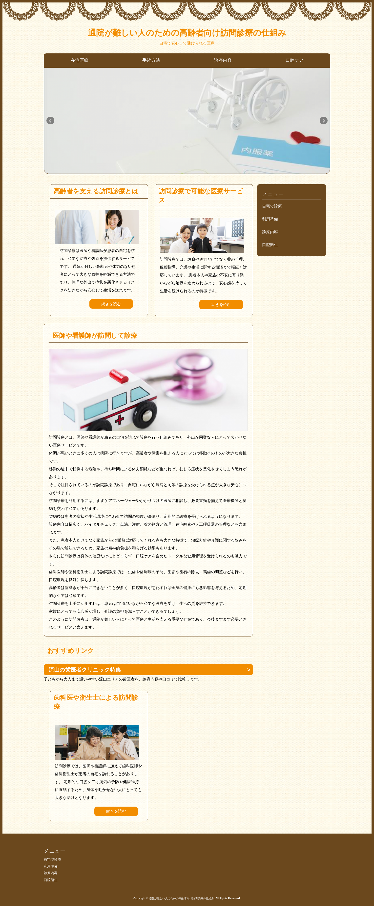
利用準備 (270, 219)
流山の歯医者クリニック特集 (85, 670)
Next (324, 121)
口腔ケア (294, 60)
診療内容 (223, 60)
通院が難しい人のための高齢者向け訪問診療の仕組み (187, 32)
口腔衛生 (270, 245)
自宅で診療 (272, 206)
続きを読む (111, 304)
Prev (50, 121)
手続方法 (151, 60)
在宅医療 (79, 60)
